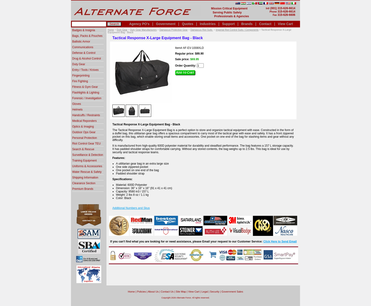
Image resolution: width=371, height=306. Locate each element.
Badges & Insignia (83, 30)
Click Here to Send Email (280, 241)
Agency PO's (139, 24)
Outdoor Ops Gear (84, 132)
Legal (205, 291)
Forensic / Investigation (86, 98)
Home (111, 30)
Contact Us (167, 291)
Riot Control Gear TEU (86, 143)
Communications (82, 47)
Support (228, 24)
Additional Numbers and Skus (131, 208)
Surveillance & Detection (87, 155)
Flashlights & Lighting (85, 92)
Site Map (181, 291)
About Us (153, 291)
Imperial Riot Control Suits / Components (237, 30)
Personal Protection (84, 138)
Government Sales (232, 291)
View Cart (285, 24)
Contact (265, 24)
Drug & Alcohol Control (86, 58)
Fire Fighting (80, 81)
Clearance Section (83, 183)
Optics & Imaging (83, 126)
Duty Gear (122, 30)
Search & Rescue (83, 149)
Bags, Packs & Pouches (87, 36)
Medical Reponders (84, 121)
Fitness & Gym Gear (85, 87)
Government (165, 24)
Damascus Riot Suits (201, 30)
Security (215, 291)
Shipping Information (85, 177)
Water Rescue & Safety (87, 172)
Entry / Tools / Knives (85, 70)
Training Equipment (84, 160)
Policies (141, 291)
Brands (246, 24)
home (131, 291)
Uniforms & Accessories (87, 166)
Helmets (77, 109)
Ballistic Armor (81, 41)
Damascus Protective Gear (173, 30)
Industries (208, 24)
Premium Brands (82, 189)
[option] (118, 110)
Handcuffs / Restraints (86, 115)
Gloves (76, 104)
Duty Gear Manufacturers (143, 30)
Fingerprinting (80, 75)
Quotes (187, 24)
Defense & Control (83, 53)
